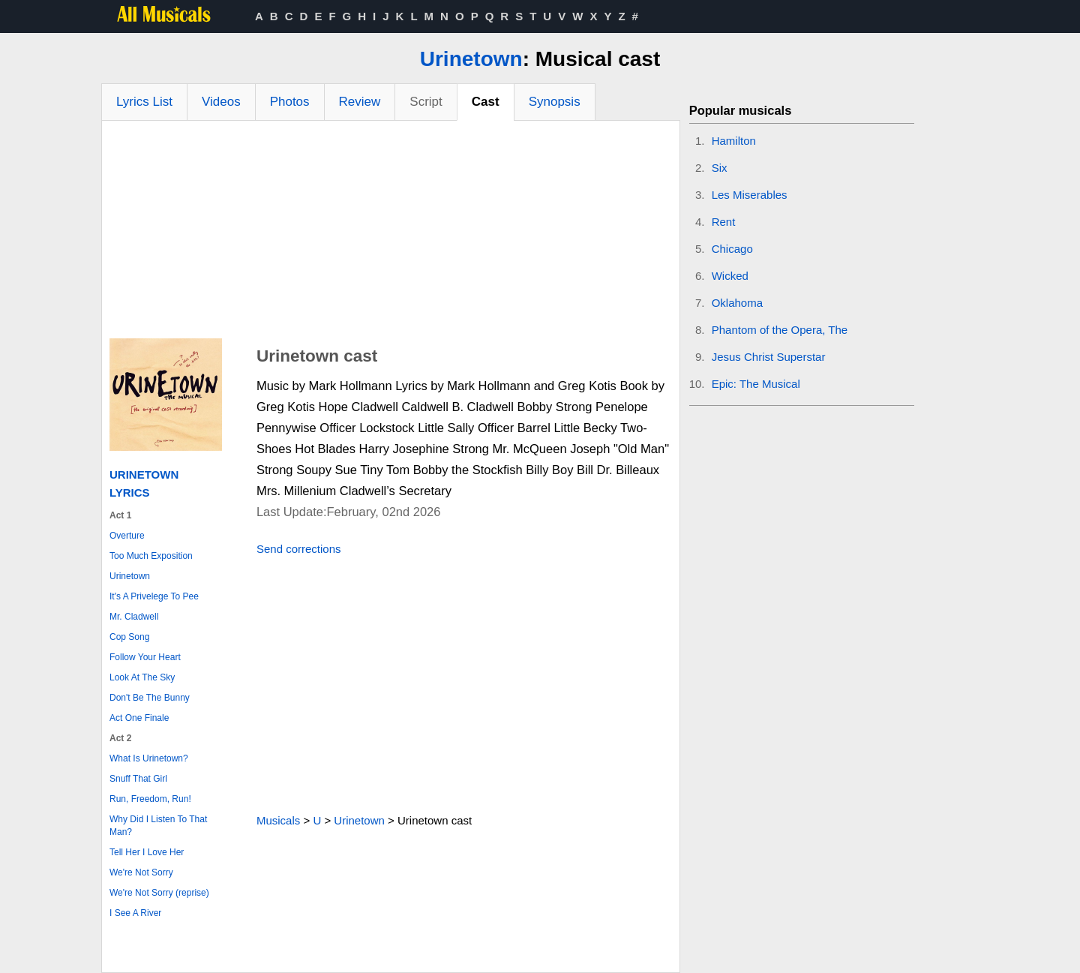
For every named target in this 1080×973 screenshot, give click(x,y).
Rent (724, 221)
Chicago (732, 248)
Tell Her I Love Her (147, 852)
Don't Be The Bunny (150, 697)
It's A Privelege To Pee (154, 596)
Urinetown (471, 59)
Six (720, 167)
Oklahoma (737, 302)
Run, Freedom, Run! (150, 799)
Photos (290, 102)
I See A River (135, 913)
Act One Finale (139, 718)
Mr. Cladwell (134, 616)
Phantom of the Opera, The (780, 329)
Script (426, 102)
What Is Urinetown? (149, 758)
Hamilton (734, 140)
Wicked (730, 275)
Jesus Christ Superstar (769, 356)
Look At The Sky (142, 677)
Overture (127, 535)
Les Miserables (750, 194)
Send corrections (298, 548)
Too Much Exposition (151, 556)
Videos (221, 102)
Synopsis (554, 102)
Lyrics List (144, 102)
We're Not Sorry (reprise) (159, 892)
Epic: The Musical (756, 383)
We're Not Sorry (141, 872)
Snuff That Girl (138, 778)
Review (360, 102)
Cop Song (129, 637)
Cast (486, 102)
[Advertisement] (391, 233)
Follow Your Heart (145, 657)
